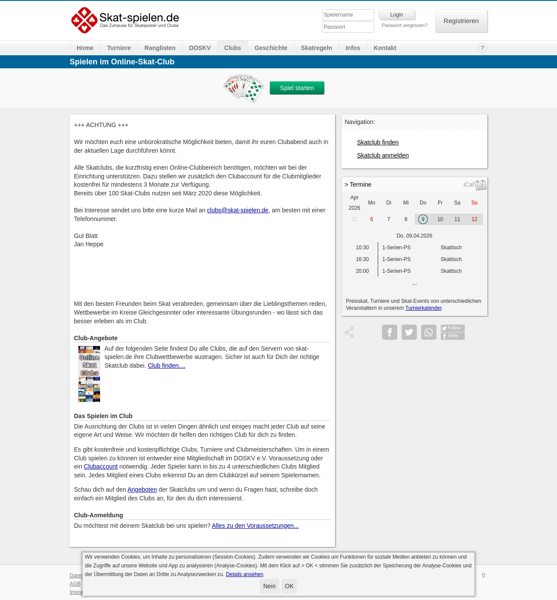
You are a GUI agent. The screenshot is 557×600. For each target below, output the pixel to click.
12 (474, 219)
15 (354, 219)
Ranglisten (160, 47)
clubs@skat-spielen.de (237, 210)
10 (440, 219)
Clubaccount (101, 466)
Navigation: (360, 121)
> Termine (358, 184)
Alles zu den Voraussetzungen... (255, 525)
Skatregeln (316, 47)
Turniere (119, 47)
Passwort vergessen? (404, 25)
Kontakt (385, 47)
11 (457, 219)
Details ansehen (244, 574)
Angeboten (142, 489)
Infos (353, 47)
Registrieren (461, 20)
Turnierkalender (424, 308)
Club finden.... (166, 365)
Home (85, 47)
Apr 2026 (354, 202)
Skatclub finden (378, 142)
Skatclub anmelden (383, 155)
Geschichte (271, 47)
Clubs (232, 47)
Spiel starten (297, 87)
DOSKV (200, 47)
